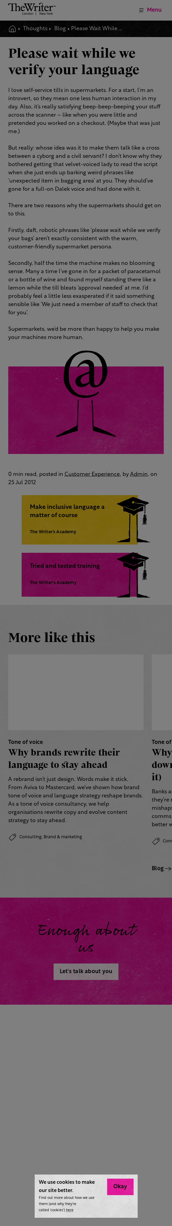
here (69, 1210)
